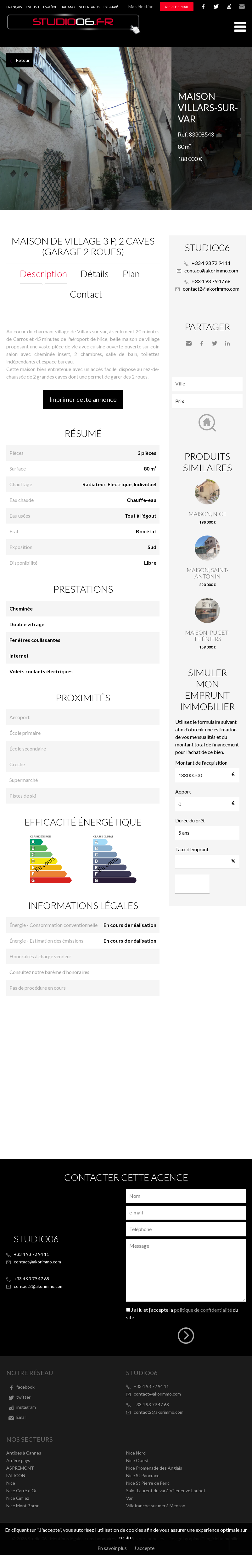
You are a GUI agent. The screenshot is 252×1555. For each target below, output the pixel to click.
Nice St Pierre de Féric (148, 1483)
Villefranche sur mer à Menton (155, 1505)
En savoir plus (112, 1548)
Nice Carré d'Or (21, 1490)
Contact (86, 293)
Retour (23, 60)
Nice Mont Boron (23, 1505)
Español (50, 7)
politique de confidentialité (203, 1310)
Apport (183, 791)
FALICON (15, 1475)
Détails (95, 273)
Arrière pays (18, 1460)
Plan (131, 273)
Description (43, 273)
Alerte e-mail (177, 7)
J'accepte (144, 1548)
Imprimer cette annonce (83, 399)
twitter (216, 7)
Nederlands (89, 7)
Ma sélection (141, 6)
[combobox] (207, 384)
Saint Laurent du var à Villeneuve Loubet (165, 1490)
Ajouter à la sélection (248, 54)
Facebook (202, 343)
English (32, 7)
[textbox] (209, 383)
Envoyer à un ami (189, 343)
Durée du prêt (190, 820)
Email (242, 7)
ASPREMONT (20, 1468)
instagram (229, 7)
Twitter (215, 343)
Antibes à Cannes (23, 1452)
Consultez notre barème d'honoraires (49, 972)
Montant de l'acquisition (201, 763)
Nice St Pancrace (143, 1475)
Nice (10, 1483)
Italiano (68, 7)
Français (14, 7)
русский (111, 7)
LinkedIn (227, 343)
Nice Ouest (137, 1460)
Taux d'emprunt (192, 849)
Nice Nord (136, 1452)
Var (129, 1498)
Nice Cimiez (17, 1498)
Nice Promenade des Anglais (154, 1468)
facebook (203, 7)
